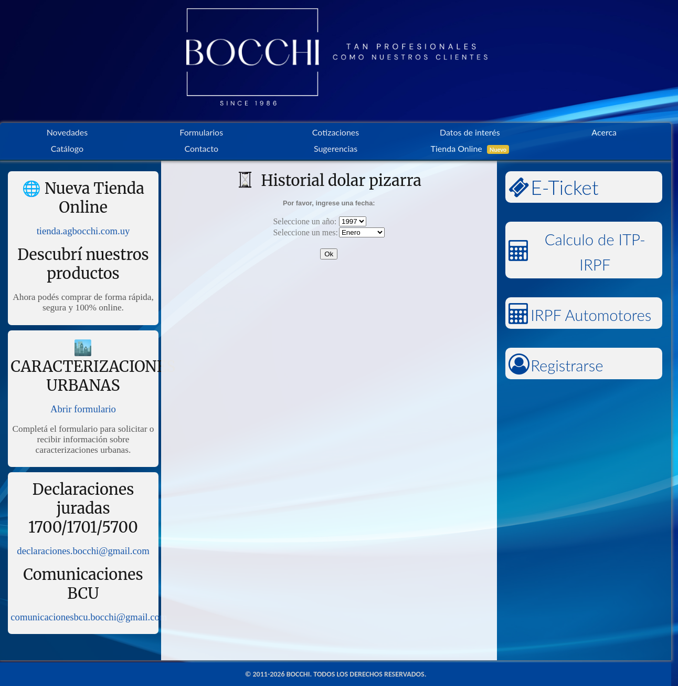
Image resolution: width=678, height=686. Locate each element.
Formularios (201, 132)
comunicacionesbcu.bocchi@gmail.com (88, 616)
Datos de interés (470, 132)
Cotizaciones (335, 132)
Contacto (201, 148)
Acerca (604, 132)
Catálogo (67, 148)
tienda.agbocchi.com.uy (83, 230)
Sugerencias (335, 148)
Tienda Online (470, 148)
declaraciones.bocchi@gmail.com (83, 550)
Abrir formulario (83, 408)
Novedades (67, 132)
